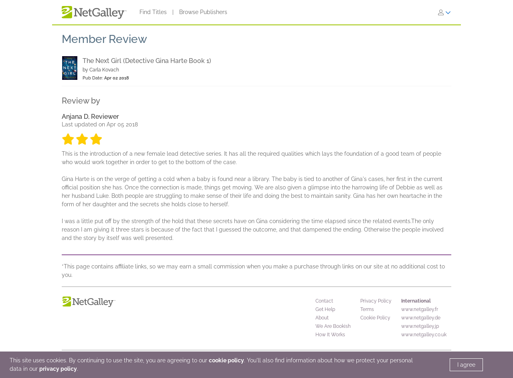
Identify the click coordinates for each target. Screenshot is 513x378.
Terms (367, 309)
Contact (324, 301)
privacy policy (58, 369)
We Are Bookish (333, 326)
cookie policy (226, 360)
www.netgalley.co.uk (423, 334)
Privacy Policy (376, 301)
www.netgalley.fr (419, 309)
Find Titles (153, 12)
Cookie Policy (375, 318)
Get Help (325, 309)
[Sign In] (444, 12)
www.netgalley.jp (420, 326)
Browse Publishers (203, 12)
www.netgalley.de (420, 318)
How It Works (330, 334)
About (322, 318)
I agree (466, 365)
